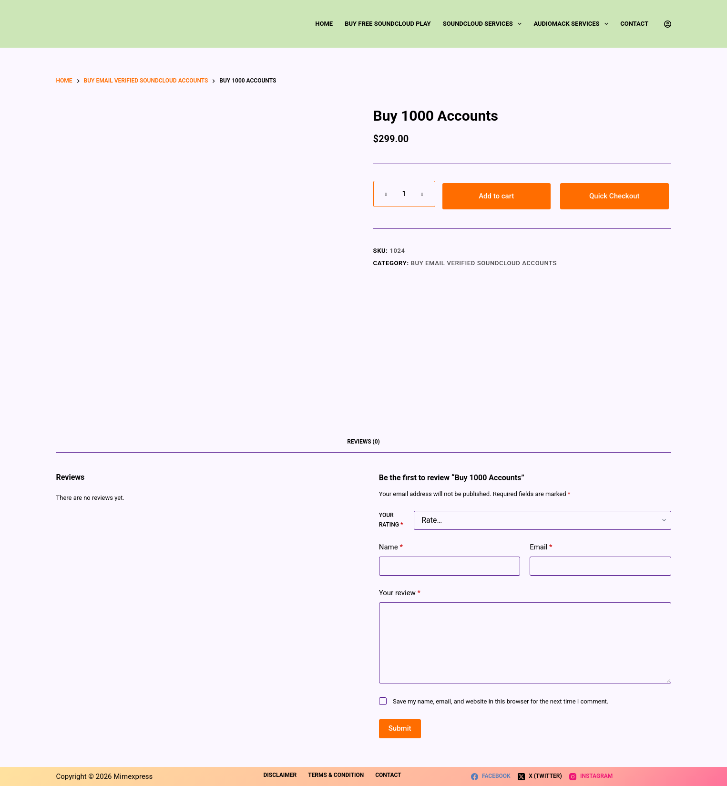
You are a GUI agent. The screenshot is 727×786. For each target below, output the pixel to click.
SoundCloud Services (484, 24)
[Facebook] (491, 776)
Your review (399, 593)
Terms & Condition (336, 775)
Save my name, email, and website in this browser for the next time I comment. (500, 701)
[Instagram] (591, 776)
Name (391, 547)
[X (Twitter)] (540, 776)
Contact (634, 23)
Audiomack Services (572, 24)
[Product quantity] (404, 194)
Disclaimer (280, 775)
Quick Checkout (614, 196)
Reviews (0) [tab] (363, 441)
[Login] (667, 24)
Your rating (391, 520)
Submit (400, 728)
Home (324, 23)
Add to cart (496, 196)
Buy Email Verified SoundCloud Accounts (484, 263)
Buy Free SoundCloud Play (387, 23)
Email (541, 547)
